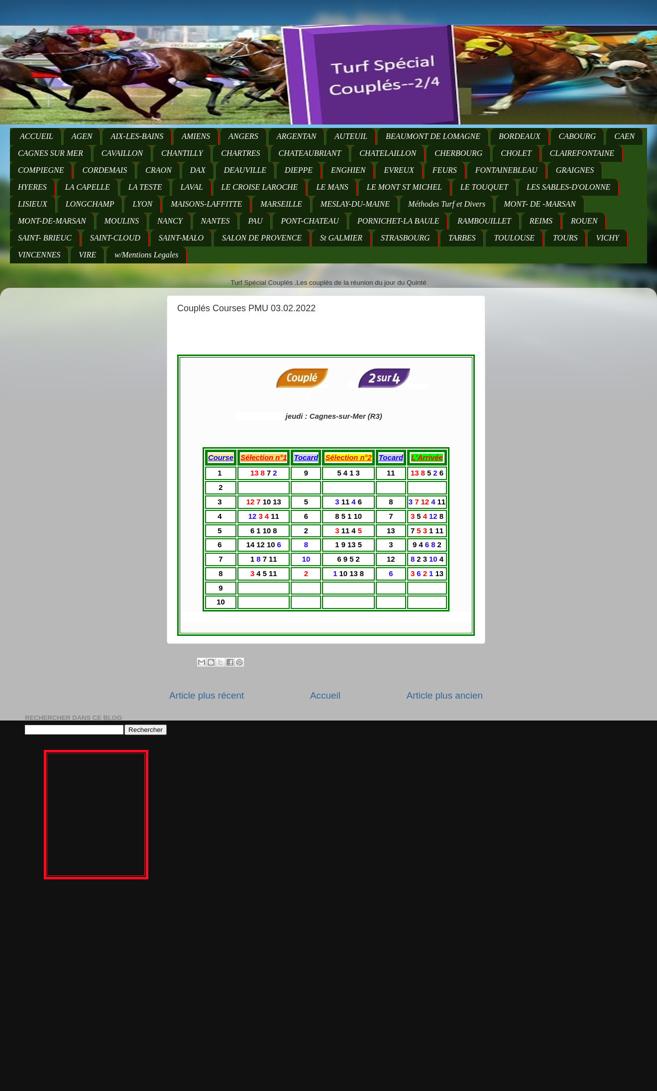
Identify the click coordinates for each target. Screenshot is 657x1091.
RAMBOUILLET (484, 221)
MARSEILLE (281, 204)
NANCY (170, 221)
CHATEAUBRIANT (310, 153)
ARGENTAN (297, 136)
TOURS (565, 238)
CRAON (158, 170)
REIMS (541, 221)
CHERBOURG (458, 153)
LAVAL (191, 187)
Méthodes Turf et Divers (446, 204)
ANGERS (243, 136)
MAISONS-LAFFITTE (206, 204)
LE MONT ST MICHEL (404, 187)
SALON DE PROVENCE (262, 238)
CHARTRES (240, 153)
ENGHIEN (348, 170)
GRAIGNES (575, 170)
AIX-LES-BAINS (136, 136)
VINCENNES (39, 254)
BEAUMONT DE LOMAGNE (433, 136)
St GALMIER (341, 238)
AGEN (82, 136)
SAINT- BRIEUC (45, 238)
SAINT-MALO (181, 238)
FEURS (445, 170)
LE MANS (332, 187)
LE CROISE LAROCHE (259, 187)
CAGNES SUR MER (50, 153)
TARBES (462, 238)
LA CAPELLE (87, 187)
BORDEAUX (520, 136)
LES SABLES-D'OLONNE (568, 187)
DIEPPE (299, 170)
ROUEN (584, 221)
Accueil (325, 695)
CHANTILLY (182, 153)
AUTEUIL (350, 136)
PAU (255, 221)
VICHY (607, 238)
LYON (142, 204)
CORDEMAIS (104, 170)
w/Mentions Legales (146, 254)
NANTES (215, 221)
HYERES (32, 187)
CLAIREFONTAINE (582, 153)
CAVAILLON (122, 153)
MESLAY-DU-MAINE (355, 204)
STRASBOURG (405, 238)
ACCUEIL (36, 136)
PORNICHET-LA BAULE (398, 221)
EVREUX (399, 170)
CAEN (624, 136)
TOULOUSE (514, 238)
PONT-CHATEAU (309, 221)
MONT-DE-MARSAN (52, 221)
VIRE (87, 254)
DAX (198, 170)
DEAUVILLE (245, 170)
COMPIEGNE (41, 170)
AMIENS (196, 136)
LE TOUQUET (484, 187)
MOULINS (122, 221)
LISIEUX (32, 204)
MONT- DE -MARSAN (540, 204)
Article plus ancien (445, 695)
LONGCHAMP (90, 204)
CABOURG (577, 136)
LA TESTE (145, 187)
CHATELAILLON (387, 153)
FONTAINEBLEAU (506, 170)
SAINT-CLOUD (115, 238)
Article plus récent (206, 695)
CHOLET (516, 153)
